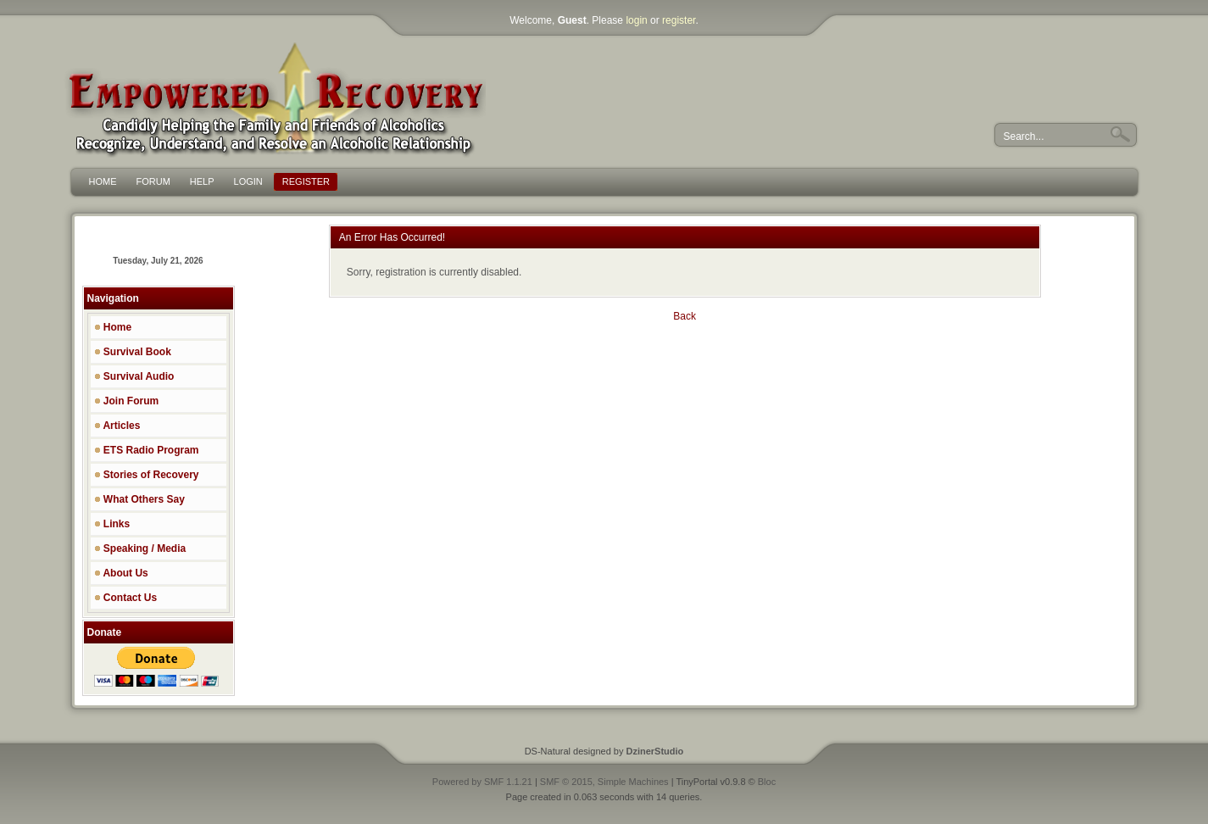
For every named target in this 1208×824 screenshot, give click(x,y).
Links (112, 524)
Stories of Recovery (146, 475)
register (678, 20)
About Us (121, 573)
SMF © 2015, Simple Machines (604, 782)
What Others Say (139, 499)
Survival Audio (134, 376)
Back (684, 316)
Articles (117, 425)
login (636, 20)
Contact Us (126, 598)
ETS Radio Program (146, 450)
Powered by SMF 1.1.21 (482, 782)
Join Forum (126, 401)
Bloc (767, 782)
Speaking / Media (140, 548)
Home (113, 327)
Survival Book (132, 352)
